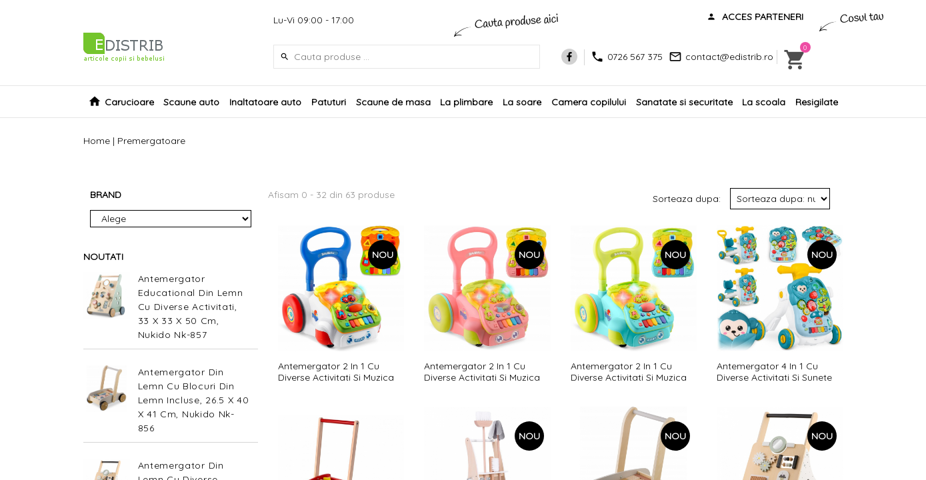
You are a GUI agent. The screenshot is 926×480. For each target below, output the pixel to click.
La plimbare (466, 102)
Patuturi (328, 102)
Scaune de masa (393, 102)
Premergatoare (151, 141)
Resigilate (816, 102)
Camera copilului (588, 102)
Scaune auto (191, 102)
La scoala (763, 102)
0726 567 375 (635, 57)
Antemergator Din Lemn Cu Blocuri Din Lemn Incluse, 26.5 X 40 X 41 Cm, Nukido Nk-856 (193, 400)
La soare (522, 102)
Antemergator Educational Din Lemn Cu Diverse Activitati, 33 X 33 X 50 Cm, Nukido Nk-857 (190, 307)
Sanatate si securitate (684, 102)
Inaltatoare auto (265, 102)
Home (96, 141)
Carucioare (129, 102)
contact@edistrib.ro (729, 57)
